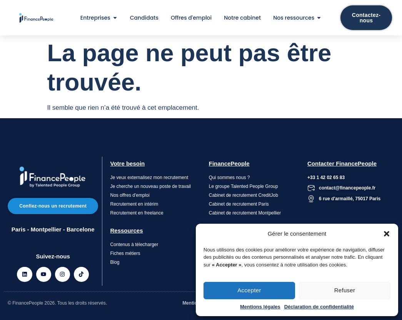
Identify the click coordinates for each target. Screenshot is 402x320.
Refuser (344, 290)
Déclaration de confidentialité (319, 307)
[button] (386, 234)
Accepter (249, 290)
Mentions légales (260, 307)
